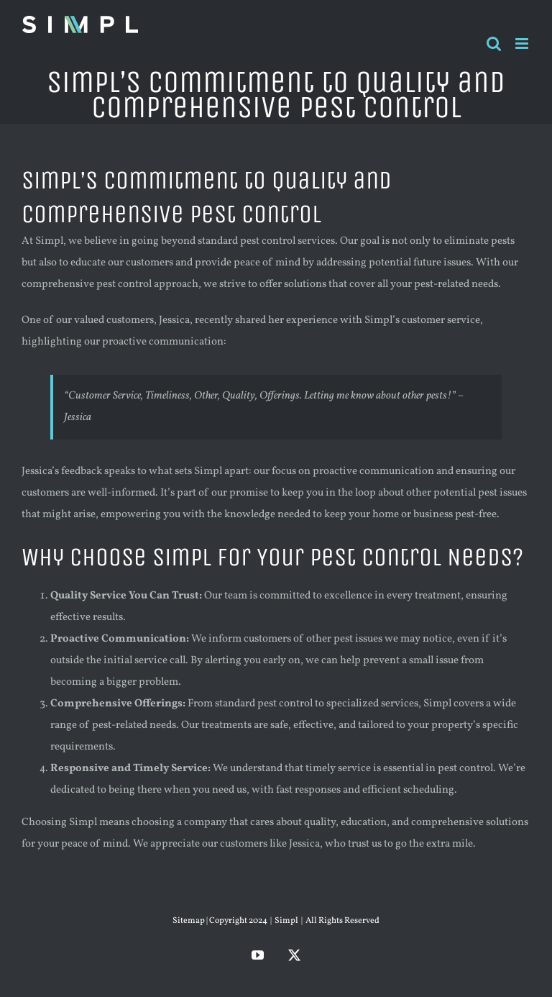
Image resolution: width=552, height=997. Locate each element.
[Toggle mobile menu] (522, 43)
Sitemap (189, 921)
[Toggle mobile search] (494, 43)
